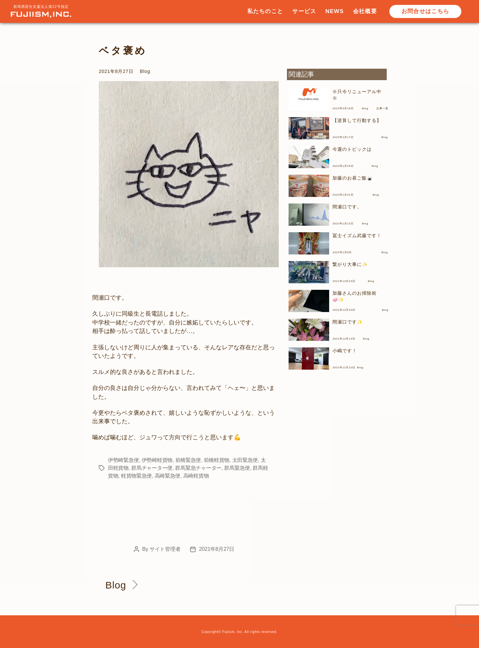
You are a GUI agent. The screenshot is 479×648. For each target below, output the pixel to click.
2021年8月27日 (216, 549)
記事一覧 (382, 108)
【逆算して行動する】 (356, 120)
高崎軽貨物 (196, 476)
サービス (304, 11)
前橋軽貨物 (217, 460)
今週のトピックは (351, 149)
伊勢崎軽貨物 (157, 460)
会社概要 (365, 11)
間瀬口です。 (347, 206)
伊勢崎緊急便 (123, 460)
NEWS (335, 11)
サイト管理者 (165, 549)
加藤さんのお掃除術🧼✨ (354, 296)
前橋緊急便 (188, 460)
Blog (145, 71)
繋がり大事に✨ (349, 264)
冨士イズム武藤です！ (356, 235)
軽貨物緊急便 (136, 476)
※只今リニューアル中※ (356, 95)
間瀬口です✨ (347, 321)
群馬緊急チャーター (198, 468)
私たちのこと (265, 11)
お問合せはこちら (425, 11)
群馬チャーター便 (151, 468)
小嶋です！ (344, 350)
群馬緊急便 (237, 468)
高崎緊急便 (168, 476)
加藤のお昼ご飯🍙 (352, 178)
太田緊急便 (245, 460)
